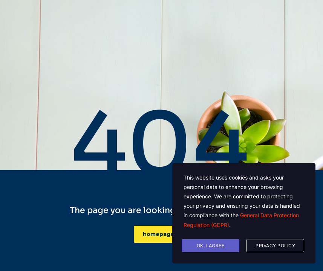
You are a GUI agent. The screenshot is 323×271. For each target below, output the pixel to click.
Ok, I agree (211, 245)
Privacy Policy (275, 245)
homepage (162, 234)
